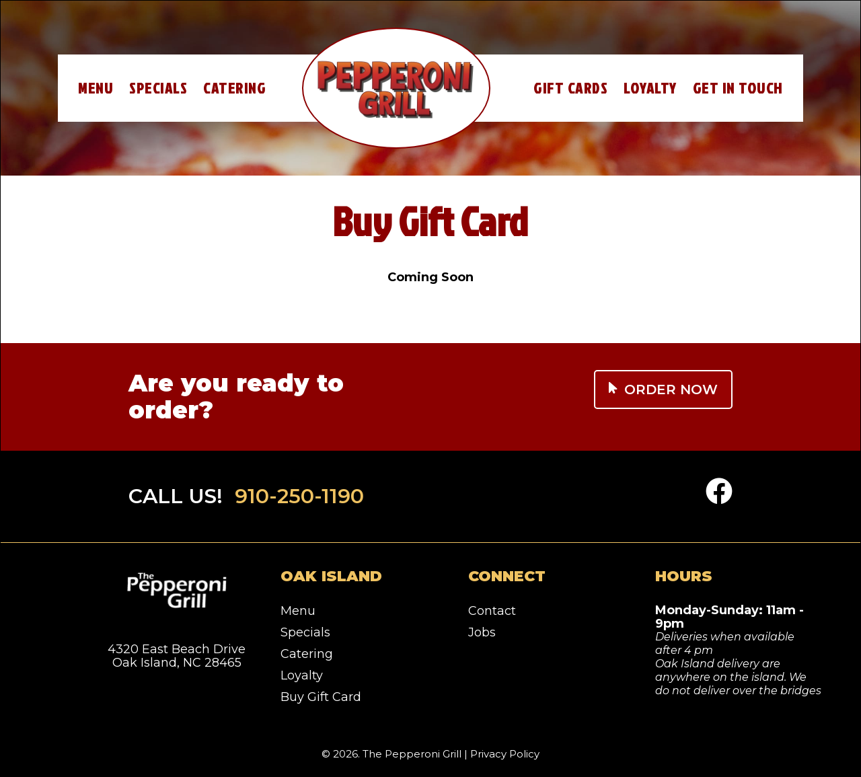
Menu (95, 87)
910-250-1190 (299, 496)
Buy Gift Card (320, 697)
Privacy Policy (504, 753)
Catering (234, 87)
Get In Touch (738, 87)
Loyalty (650, 87)
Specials (158, 87)
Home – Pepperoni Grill (396, 88)
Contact (492, 610)
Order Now (663, 389)
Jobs (482, 632)
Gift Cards (570, 87)
